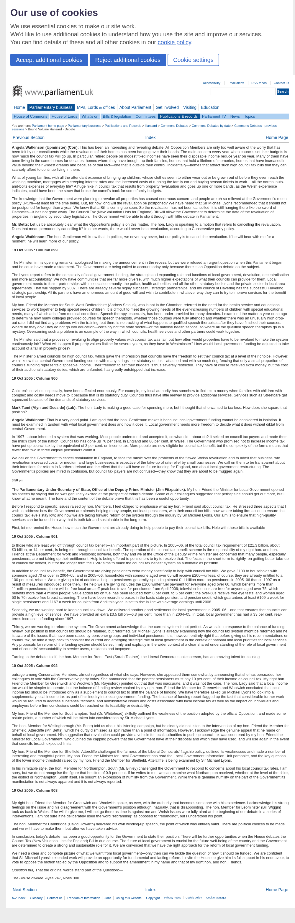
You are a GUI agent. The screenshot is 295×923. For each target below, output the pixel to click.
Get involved (167, 107)
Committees (145, 116)
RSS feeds (259, 83)
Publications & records (179, 116)
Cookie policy (194, 897)
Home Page (277, 137)
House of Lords (64, 116)
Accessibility (211, 83)
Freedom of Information (83, 898)
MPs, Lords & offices (96, 107)
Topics (249, 116)
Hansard (151, 125)
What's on (90, 116)
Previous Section (29, 137)
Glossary (36, 898)
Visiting (189, 107)
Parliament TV (214, 116)
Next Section (25, 889)
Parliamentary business (51, 107)
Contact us (281, 83)
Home (19, 107)
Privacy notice (172, 897)
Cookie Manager (216, 897)
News (235, 116)
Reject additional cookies (127, 60)
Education (210, 107)
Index (150, 137)
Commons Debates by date (211, 125)
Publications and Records (123, 125)
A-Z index (19, 898)
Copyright (153, 898)
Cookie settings (193, 60)
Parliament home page (48, 125)
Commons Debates (174, 125)
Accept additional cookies (49, 60)
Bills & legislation (117, 116)
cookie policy (174, 42)
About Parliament (135, 107)
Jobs (107, 898)
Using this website (129, 898)
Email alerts (235, 83)
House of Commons (30, 116)
